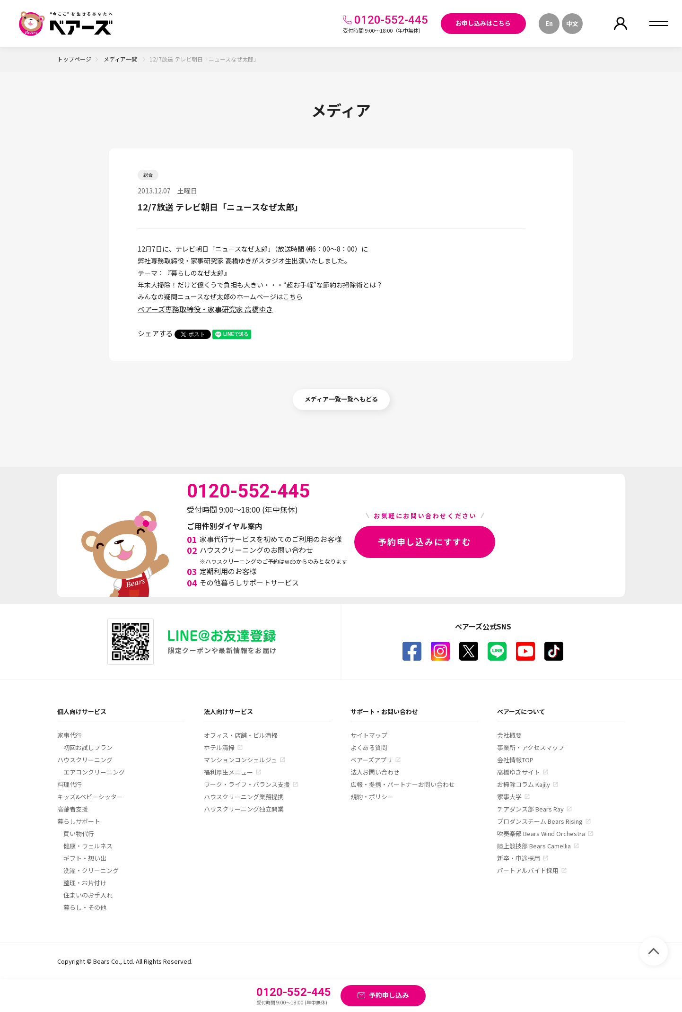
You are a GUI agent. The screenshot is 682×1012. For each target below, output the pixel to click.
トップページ (74, 59)
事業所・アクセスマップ (530, 747)
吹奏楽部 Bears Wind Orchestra (541, 833)
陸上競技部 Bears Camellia (534, 845)
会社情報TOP (515, 759)
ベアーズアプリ (371, 759)
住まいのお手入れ (88, 894)
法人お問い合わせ (375, 772)
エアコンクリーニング (94, 772)
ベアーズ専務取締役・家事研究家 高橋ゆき (205, 309)
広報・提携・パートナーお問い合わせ (402, 784)
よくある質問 (368, 747)
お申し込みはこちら (483, 22)
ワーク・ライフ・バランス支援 (247, 784)
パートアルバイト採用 (528, 870)
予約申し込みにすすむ (425, 541)
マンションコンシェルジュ (240, 759)
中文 (572, 23)
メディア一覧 (121, 59)
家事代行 (69, 735)
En (549, 23)
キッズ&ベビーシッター (90, 796)
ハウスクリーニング (85, 759)
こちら (293, 296)
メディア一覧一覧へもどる (341, 398)
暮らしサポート (78, 821)
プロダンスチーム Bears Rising (540, 821)
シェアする (155, 333)
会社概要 (509, 735)
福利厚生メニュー (228, 772)
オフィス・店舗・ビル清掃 (241, 735)
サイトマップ (368, 735)
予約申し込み (389, 995)
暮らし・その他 (84, 907)
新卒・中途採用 (518, 858)
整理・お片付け (84, 882)
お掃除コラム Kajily (523, 784)
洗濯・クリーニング (91, 870)
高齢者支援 (72, 808)
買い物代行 (78, 833)
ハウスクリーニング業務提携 (244, 796)
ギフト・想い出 (84, 858)
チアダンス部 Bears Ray (530, 808)
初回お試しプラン (88, 747)
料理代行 (69, 784)
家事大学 (509, 796)
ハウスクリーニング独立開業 (244, 808)
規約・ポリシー (371, 796)
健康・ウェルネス (88, 845)
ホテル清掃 (219, 747)
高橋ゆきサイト (518, 772)
